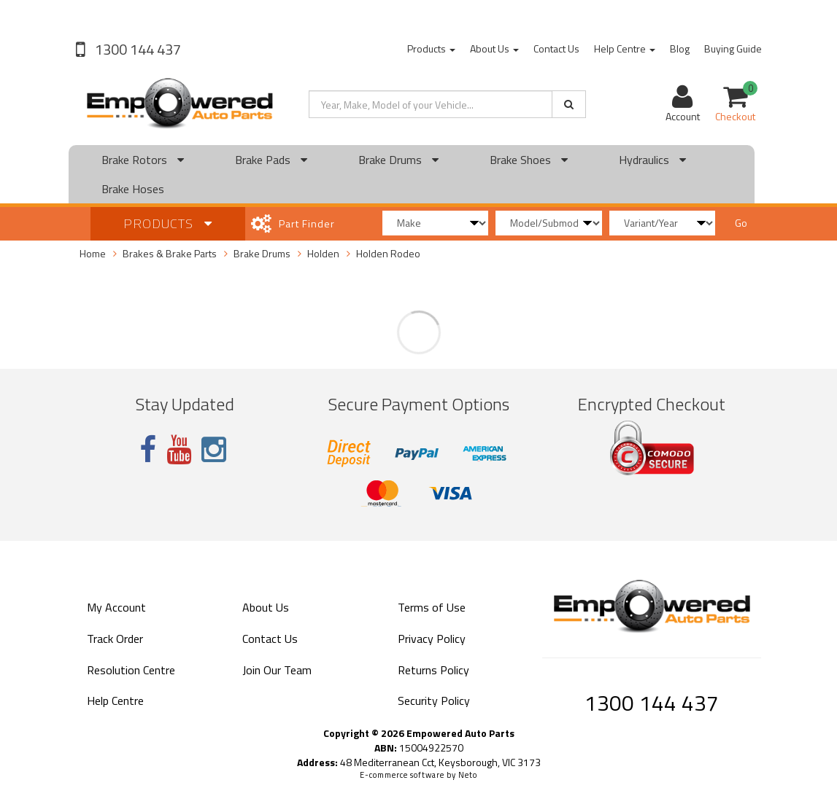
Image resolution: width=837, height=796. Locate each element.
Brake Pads (271, 159)
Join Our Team (277, 670)
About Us (494, 48)
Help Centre (624, 48)
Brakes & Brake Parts (170, 253)
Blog (680, 48)
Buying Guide (733, 48)
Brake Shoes (529, 159)
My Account (116, 607)
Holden (323, 253)
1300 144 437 (136, 49)
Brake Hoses (132, 189)
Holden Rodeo (388, 253)
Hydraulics (652, 159)
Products (431, 48)
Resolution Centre (131, 670)
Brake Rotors (142, 159)
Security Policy (434, 700)
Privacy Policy (432, 638)
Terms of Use (432, 607)
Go (741, 222)
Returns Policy (433, 670)
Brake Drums (398, 159)
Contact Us (556, 48)
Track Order (115, 638)
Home (93, 253)
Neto (467, 775)
